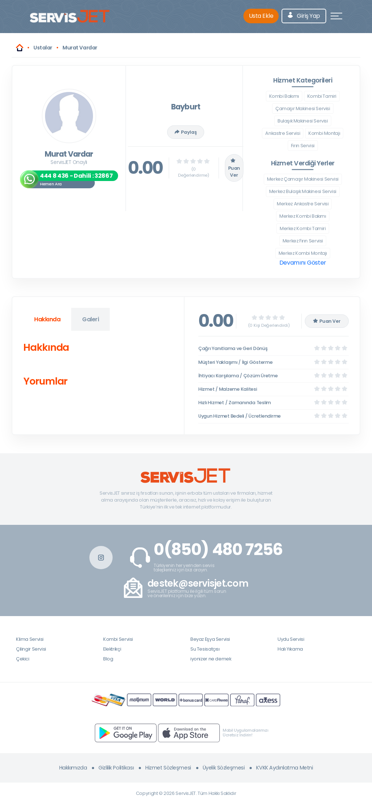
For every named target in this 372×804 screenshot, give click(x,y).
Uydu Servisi (291, 639)
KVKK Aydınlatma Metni (284, 767)
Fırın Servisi (303, 145)
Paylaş (186, 132)
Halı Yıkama (290, 649)
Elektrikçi (112, 649)
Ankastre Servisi (282, 133)
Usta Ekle (261, 16)
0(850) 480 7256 (218, 549)
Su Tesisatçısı (205, 649)
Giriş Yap (304, 16)
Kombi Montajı (324, 133)
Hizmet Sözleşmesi (168, 767)
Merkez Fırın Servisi (303, 241)
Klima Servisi (30, 639)
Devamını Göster (302, 262)
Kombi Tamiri (321, 96)
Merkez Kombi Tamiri (303, 228)
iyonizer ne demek (210, 659)
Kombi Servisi (118, 639)
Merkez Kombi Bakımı (302, 216)
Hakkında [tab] (47, 319)
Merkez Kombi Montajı (303, 253)
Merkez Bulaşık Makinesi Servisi (302, 191)
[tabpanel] (98, 366)
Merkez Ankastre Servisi (302, 204)
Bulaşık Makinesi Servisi (303, 121)
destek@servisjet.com (197, 583)
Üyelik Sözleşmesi (224, 767)
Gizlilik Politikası (116, 767)
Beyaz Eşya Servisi (210, 639)
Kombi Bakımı (284, 96)
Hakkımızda (73, 767)
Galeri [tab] (90, 319)
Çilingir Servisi (31, 649)
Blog (108, 659)
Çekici (22, 659)
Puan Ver (234, 168)
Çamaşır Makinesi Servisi (302, 108)
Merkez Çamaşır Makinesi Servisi (303, 179)
